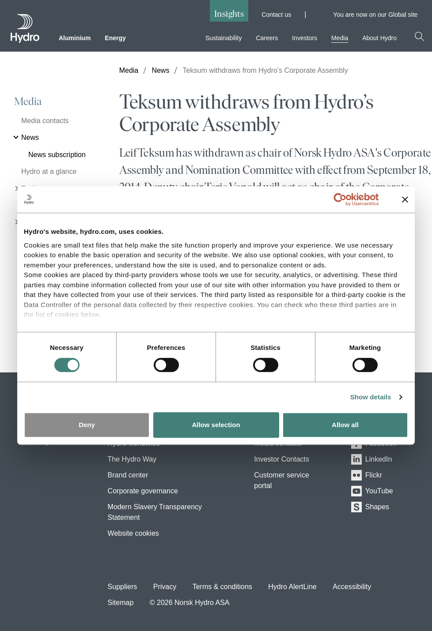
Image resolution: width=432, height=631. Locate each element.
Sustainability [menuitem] (223, 37)
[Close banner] (405, 199)
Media (28, 101)
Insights (229, 13)
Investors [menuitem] (304, 37)
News (160, 70)
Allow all (345, 424)
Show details (370, 397)
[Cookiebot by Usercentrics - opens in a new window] (347, 199)
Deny (87, 424)
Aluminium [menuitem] (75, 37)
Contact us (276, 14)
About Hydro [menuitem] (379, 37)
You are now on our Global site (379, 14)
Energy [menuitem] (115, 37)
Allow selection (216, 424)
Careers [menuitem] (267, 37)
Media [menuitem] (339, 37)
